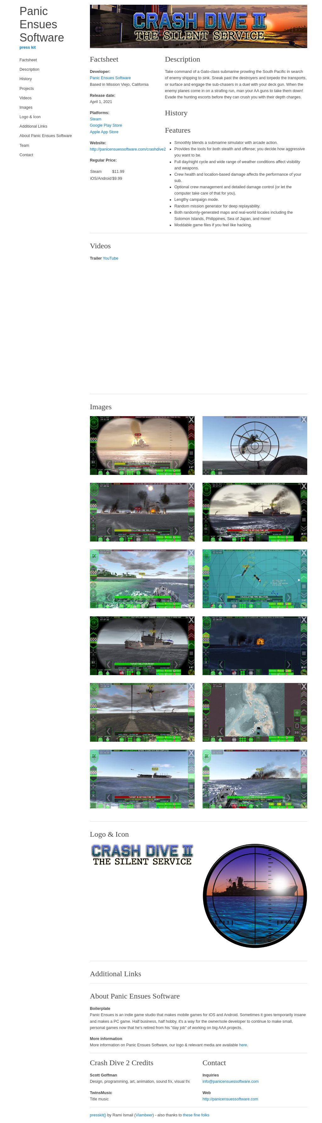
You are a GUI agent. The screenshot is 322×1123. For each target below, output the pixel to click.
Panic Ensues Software (110, 78)
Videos (25, 98)
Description (29, 69)
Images (25, 107)
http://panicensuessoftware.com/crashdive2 (128, 149)
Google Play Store (106, 125)
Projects (26, 88)
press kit (27, 47)
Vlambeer (144, 1115)
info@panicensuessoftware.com (231, 1081)
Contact (26, 155)
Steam (95, 119)
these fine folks (196, 1115)
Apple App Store (104, 132)
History (25, 79)
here (243, 1045)
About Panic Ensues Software (45, 136)
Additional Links (33, 126)
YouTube (111, 258)
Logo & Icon (30, 117)
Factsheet (28, 60)
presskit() (98, 1115)
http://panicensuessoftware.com (230, 1099)
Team (24, 145)
